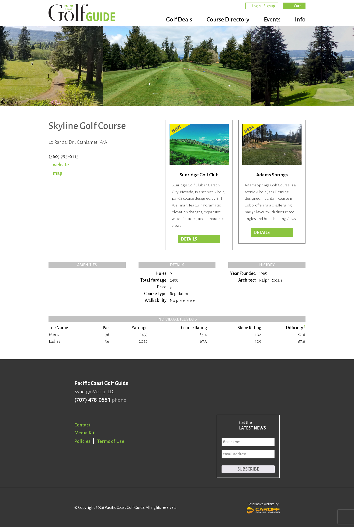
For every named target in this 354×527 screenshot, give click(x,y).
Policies (82, 441)
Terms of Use (110, 441)
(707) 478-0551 (92, 400)
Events (271, 20)
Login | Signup (263, 6)
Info (300, 20)
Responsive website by (263, 507)
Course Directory (226, 20)
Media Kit (84, 432)
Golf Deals (176, 20)
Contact (82, 424)
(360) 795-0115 (64, 156)
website (61, 164)
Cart (297, 6)
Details (189, 239)
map (57, 173)
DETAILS (261, 232)
